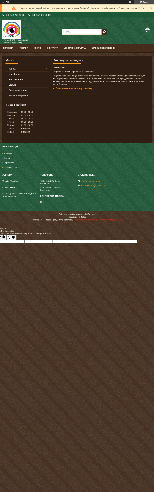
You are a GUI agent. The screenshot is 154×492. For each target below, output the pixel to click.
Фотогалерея (16, 79)
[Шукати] (104, 32)
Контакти (52, 48)
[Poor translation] (11, 237)
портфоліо (14, 74)
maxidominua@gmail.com (93, 185)
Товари (23, 48)
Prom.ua (91, 214)
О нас (37, 48)
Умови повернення (103, 48)
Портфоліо (9, 163)
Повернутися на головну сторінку (73, 88)
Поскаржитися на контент (86, 220)
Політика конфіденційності (110, 220)
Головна (8, 48)
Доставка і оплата (75, 48)
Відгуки (12, 84)
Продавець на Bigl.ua (77, 217)
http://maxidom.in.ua (91, 181)
